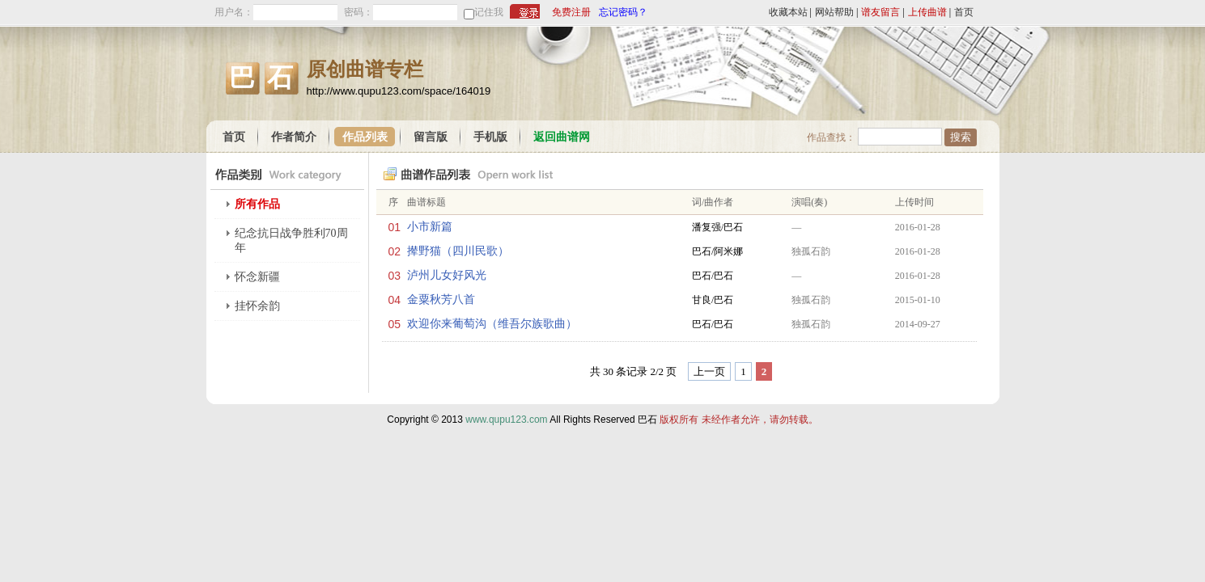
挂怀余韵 (257, 306)
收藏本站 (788, 12)
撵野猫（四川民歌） (458, 251)
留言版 (431, 137)
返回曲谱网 (561, 137)
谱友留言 (880, 12)
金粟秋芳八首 (441, 299)
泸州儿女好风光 (446, 275)
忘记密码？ (623, 12)
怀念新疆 (257, 277)
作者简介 (293, 137)
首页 (964, 12)
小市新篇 (429, 227)
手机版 (490, 137)
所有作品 (257, 204)
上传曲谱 (927, 12)
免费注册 (571, 12)
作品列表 (365, 137)
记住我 (488, 12)
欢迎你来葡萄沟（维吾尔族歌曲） (492, 324)
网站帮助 (834, 12)
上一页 (709, 371)
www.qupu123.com (506, 419)
